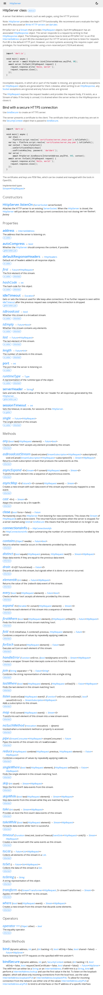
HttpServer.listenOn (18, 204)
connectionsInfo (15, 528)
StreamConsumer (19, 738)
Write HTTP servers (35, 24)
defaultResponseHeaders (21, 256)
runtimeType (12, 376)
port (6, 363)
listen (6, 696)
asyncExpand (12, 470)
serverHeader (13, 389)
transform (10, 890)
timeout (8, 835)
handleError (11, 657)
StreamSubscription (57, 454)
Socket (6, 89)
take (6, 809)
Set (23, 864)
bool (30, 243)
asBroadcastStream (17, 454)
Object (19, 541)
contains (9, 541)
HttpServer (14, 21)
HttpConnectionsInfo (42, 528)
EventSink (58, 835)
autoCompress (14, 243)
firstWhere (10, 618)
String (30, 389)
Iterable (22, 605)
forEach (8, 644)
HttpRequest (48, 29)
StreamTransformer (32, 890)
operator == (11, 926)
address (8, 230)
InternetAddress (11, 39)
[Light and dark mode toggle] (97, 3)
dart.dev (53, 24)
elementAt (10, 579)
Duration (29, 295)
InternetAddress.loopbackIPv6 (51, 977)
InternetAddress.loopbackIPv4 (18, 977)
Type (27, 376)
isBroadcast (11, 311)
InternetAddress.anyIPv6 (15, 983)
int (22, 282)
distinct (8, 553)
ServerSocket (40, 204)
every (6, 592)
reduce (7, 751)
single (7, 418)
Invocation (31, 725)
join (5, 670)
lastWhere (10, 683)
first (5, 269)
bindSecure (12, 112)
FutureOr (26, 483)
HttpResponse (21, 32)
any (5, 441)
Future (15, 269)
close (6, 512)
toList (6, 851)
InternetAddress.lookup (25, 971)
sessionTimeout (14, 405)
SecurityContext (15, 120)
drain (6, 567)
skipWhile (9, 796)
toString (8, 877)
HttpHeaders (50, 256)
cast (5, 499)
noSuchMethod (13, 725)
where (7, 903)
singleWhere (11, 767)
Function (25, 657)
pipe (6, 738)
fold (5, 631)
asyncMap (10, 483)
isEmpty (8, 324)
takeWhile (10, 822)
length (7, 350)
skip (5, 783)
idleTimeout (12, 295)
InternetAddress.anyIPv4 (73, 980)
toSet (6, 864)
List (24, 851)
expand (8, 605)
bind (27, 521)
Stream (24, 29)
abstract (31, 11)
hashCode (10, 282)
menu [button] (4, 3)
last (5, 337)
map (6, 712)
